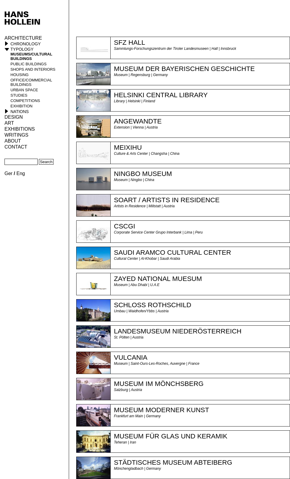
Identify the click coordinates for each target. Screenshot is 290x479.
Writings (16, 134)
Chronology (25, 43)
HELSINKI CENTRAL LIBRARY (161, 95)
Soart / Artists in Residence (166, 200)
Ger (8, 173)
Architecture (23, 38)
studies (18, 95)
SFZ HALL (129, 42)
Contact (15, 146)
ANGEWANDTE (138, 121)
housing (19, 74)
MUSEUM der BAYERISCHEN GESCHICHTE (184, 68)
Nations (19, 111)
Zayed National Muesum (158, 278)
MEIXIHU (128, 147)
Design (13, 117)
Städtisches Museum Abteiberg (173, 462)
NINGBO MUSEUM (143, 173)
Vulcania (130, 357)
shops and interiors (32, 69)
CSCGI (124, 226)
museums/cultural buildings (31, 56)
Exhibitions (19, 129)
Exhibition (21, 106)
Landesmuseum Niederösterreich (178, 331)
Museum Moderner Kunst (161, 410)
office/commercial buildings (31, 82)
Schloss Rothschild (152, 305)
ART (9, 123)
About (12, 140)
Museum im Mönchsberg (159, 383)
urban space (24, 90)
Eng (20, 173)
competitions (25, 100)
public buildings (28, 64)
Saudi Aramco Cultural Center (172, 252)
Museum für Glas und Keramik (170, 436)
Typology (21, 49)
